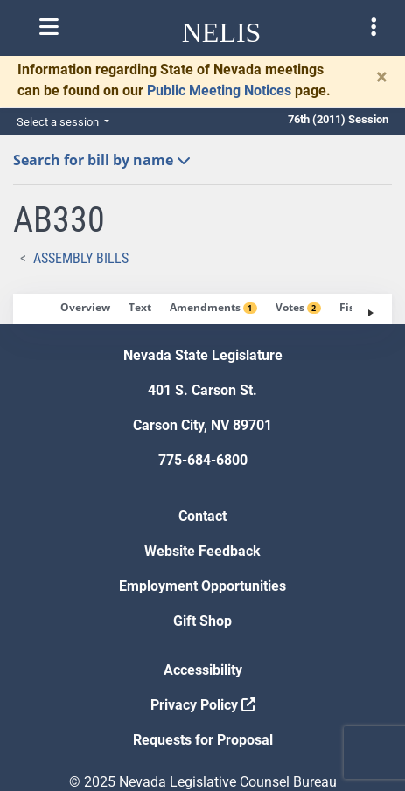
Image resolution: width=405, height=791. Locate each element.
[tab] (85, 309)
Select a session (59, 121)
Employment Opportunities (202, 586)
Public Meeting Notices (219, 90)
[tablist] (202, 309)
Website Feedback (202, 551)
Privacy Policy (202, 705)
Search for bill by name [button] (102, 160)
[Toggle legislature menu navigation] (373, 27)
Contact (202, 516)
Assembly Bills (81, 258)
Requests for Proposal (203, 740)
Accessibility (203, 670)
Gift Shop (202, 621)
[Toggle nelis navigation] (49, 27)
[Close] (382, 77)
